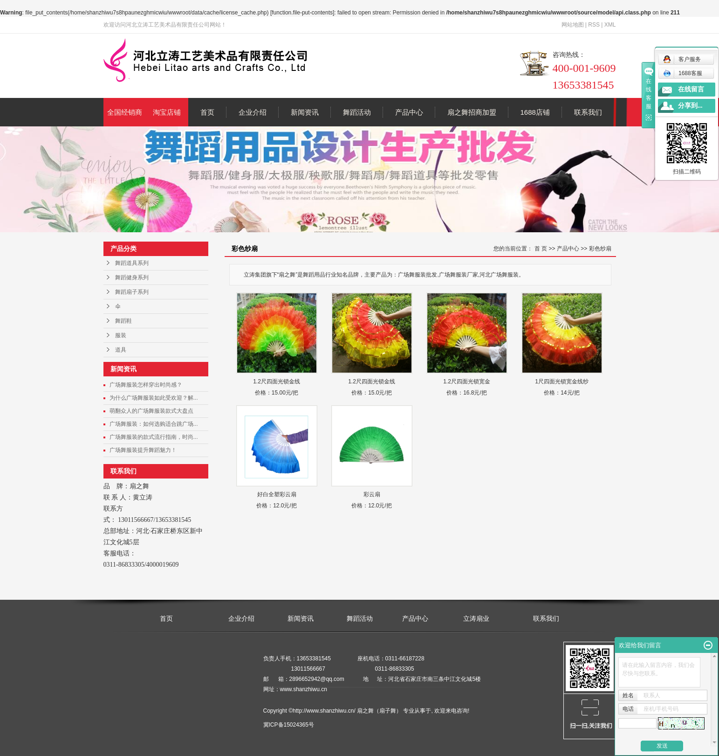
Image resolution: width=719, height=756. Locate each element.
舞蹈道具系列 (132, 263)
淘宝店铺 (167, 112)
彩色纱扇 (600, 248)
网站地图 (573, 24)
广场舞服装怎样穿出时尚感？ (146, 384)
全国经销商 (124, 112)
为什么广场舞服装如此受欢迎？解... (154, 398)
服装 (120, 335)
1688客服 (682, 73)
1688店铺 (535, 112)
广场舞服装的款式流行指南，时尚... (154, 437)
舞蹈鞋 (123, 321)
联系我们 (588, 112)
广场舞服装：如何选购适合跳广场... (154, 424)
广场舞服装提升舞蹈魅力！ (143, 450)
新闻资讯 (305, 112)
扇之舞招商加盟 (471, 112)
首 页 (540, 248)
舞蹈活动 (357, 112)
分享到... (690, 105)
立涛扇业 (476, 618)
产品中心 (409, 112)
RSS (594, 24)
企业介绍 (253, 112)
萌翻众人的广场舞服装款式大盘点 (151, 411)
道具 (120, 350)
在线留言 (691, 89)
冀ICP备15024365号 (288, 724)
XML (610, 24)
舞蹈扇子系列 (132, 292)
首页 (207, 112)
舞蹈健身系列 (132, 277)
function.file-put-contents (302, 12)
